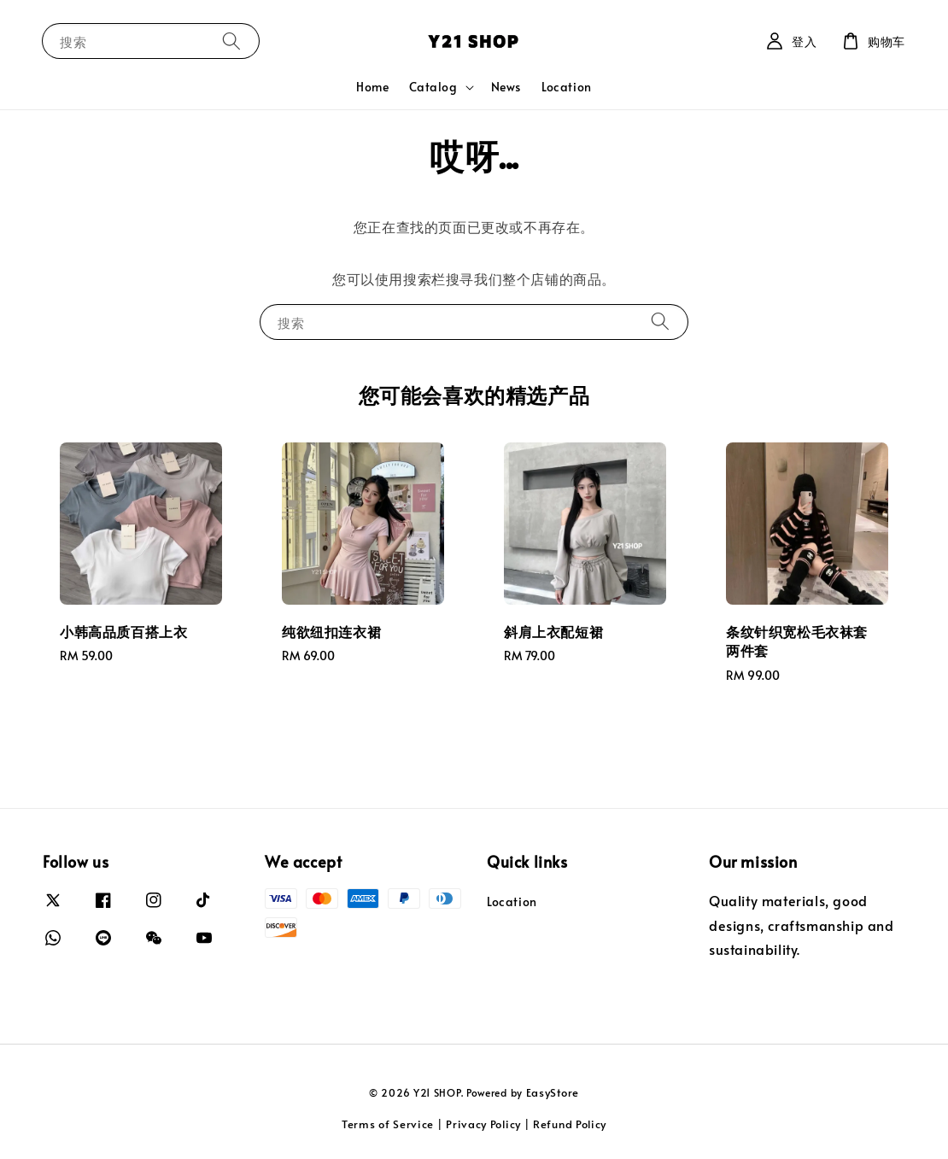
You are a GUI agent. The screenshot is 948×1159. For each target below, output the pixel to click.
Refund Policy (569, 1124)
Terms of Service (388, 1124)
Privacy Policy (483, 1124)
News (506, 87)
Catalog (433, 87)
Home (372, 87)
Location (566, 87)
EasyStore (552, 1092)
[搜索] (231, 40)
